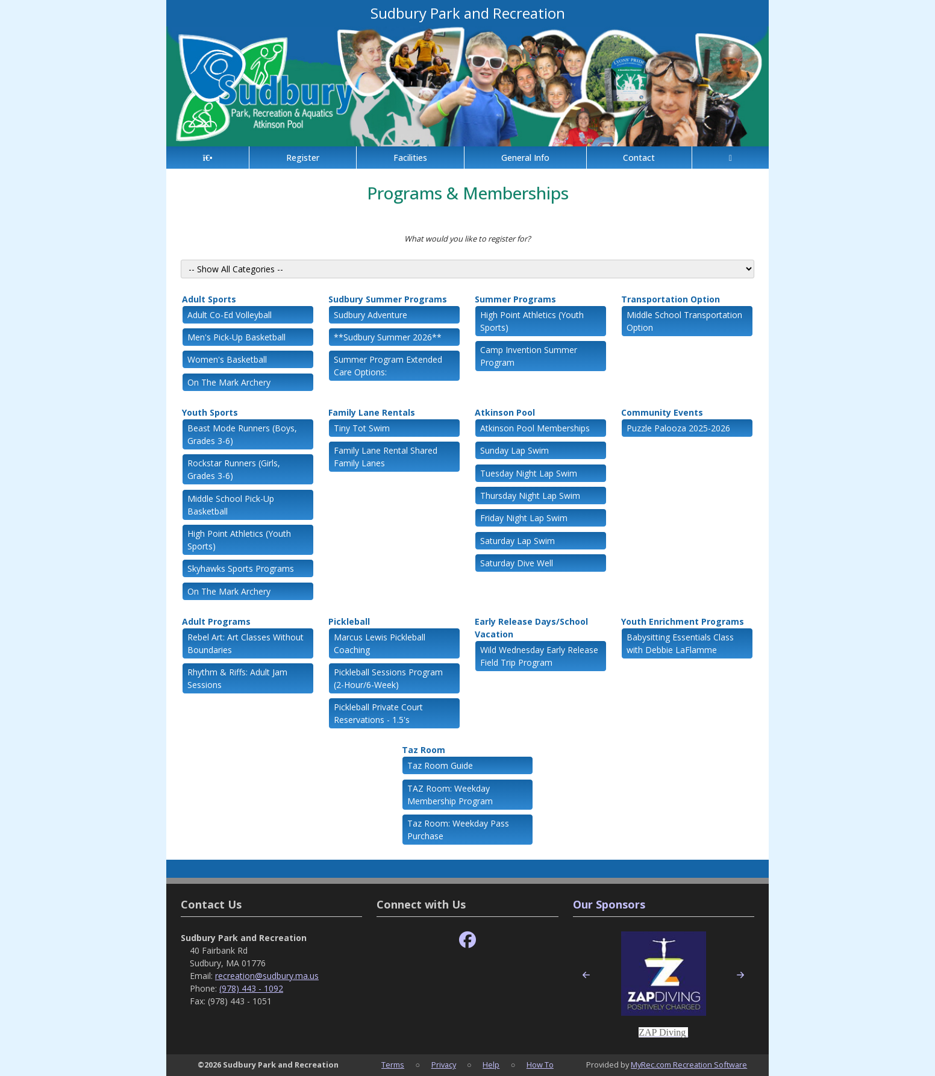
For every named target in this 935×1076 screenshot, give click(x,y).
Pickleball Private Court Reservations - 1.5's (378, 713)
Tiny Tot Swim (362, 428)
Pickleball (349, 621)
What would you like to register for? (467, 238)
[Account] (730, 157)
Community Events (662, 412)
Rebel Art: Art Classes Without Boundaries (245, 643)
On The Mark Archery (228, 382)
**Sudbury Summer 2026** (388, 337)
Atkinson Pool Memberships (535, 428)
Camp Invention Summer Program (528, 356)
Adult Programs (216, 621)
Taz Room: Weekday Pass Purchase (458, 830)
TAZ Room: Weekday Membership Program (450, 795)
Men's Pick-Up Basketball (236, 337)
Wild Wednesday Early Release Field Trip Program (539, 656)
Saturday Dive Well (516, 563)
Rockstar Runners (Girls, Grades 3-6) (233, 469)
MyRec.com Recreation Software (689, 1064)
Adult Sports (209, 299)
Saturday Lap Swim (517, 540)
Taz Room (423, 749)
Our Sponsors (609, 904)
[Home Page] (207, 157)
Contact (639, 157)
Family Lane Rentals (371, 412)
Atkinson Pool (505, 412)
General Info (525, 157)
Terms (392, 1064)
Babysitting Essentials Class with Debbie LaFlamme (680, 643)
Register (302, 157)
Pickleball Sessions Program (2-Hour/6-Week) (388, 678)
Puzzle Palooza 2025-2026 (678, 428)
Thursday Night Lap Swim (530, 495)
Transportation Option (670, 299)
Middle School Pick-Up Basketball (230, 505)
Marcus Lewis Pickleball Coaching (379, 643)
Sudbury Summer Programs (387, 299)
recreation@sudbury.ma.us (267, 975)
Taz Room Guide (440, 765)
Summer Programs (515, 299)
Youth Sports (210, 412)
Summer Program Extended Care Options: (388, 366)
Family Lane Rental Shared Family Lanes (385, 457)
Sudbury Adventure (370, 315)
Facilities (410, 157)
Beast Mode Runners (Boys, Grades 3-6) (242, 434)
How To (540, 1064)
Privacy (443, 1064)
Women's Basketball (227, 359)
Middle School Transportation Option (684, 321)
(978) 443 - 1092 (251, 988)
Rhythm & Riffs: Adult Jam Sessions (237, 678)
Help (491, 1064)
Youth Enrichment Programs (682, 621)
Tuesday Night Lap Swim (528, 473)
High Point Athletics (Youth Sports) (532, 321)
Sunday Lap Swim (514, 450)
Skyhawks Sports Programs (240, 568)
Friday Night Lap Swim (524, 518)
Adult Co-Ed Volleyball (229, 315)
